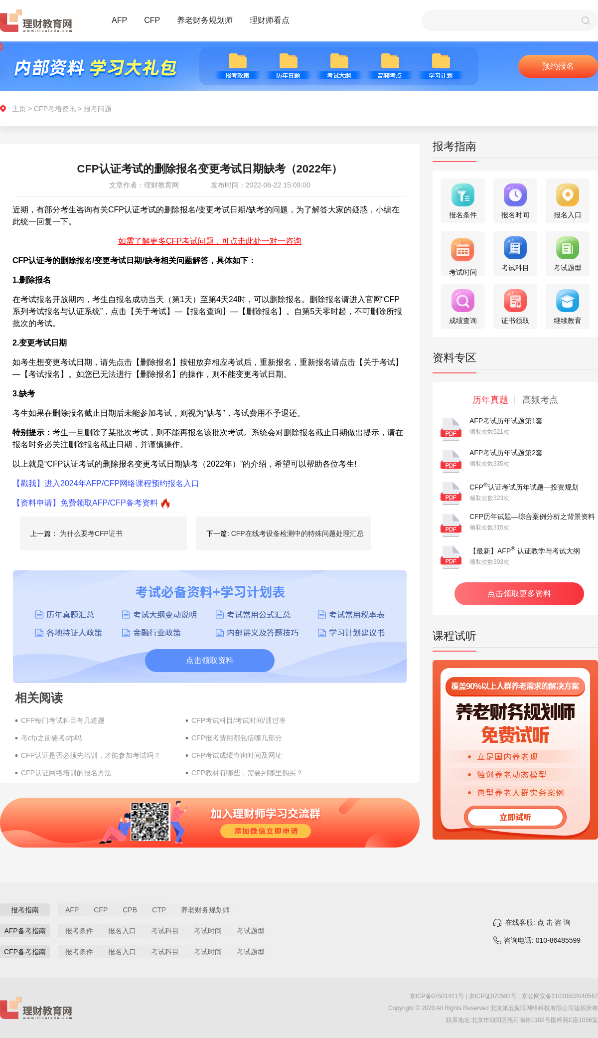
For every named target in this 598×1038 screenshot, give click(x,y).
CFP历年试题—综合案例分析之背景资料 (532, 516)
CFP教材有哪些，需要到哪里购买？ (247, 773)
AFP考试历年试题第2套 (506, 453)
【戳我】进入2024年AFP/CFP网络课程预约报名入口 (105, 483)
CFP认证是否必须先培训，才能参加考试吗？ (90, 755)
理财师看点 (270, 20)
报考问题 (98, 109)
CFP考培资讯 (55, 109)
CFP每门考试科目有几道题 (63, 720)
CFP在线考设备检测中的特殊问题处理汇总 (297, 533)
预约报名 (558, 66)
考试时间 (208, 931)
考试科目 (165, 931)
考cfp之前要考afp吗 (51, 738)
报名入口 (122, 931)
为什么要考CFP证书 (91, 533)
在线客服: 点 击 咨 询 (538, 922)
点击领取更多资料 (519, 593)
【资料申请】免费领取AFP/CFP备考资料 (85, 503)
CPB (130, 910)
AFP (119, 20)
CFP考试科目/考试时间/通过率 (238, 720)
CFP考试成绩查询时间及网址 (236, 755)
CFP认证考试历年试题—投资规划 (524, 487)
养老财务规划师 (205, 20)
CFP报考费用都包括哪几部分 (236, 738)
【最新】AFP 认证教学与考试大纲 (524, 551)
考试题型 (251, 931)
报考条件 (79, 931)
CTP (159, 910)
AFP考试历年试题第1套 (506, 421)
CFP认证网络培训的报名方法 (66, 773)
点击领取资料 (210, 660)
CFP (152, 20)
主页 (19, 109)
